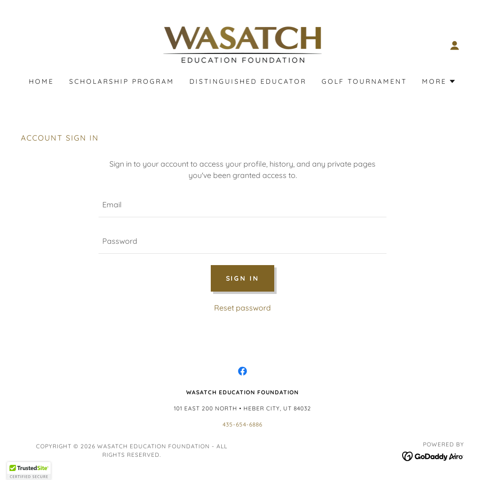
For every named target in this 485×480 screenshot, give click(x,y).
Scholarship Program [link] (121, 81)
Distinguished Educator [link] (247, 81)
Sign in (243, 278)
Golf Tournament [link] (364, 81)
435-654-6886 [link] (242, 424)
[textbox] (242, 204)
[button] (454, 45)
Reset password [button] (242, 307)
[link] (242, 44)
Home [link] (41, 81)
